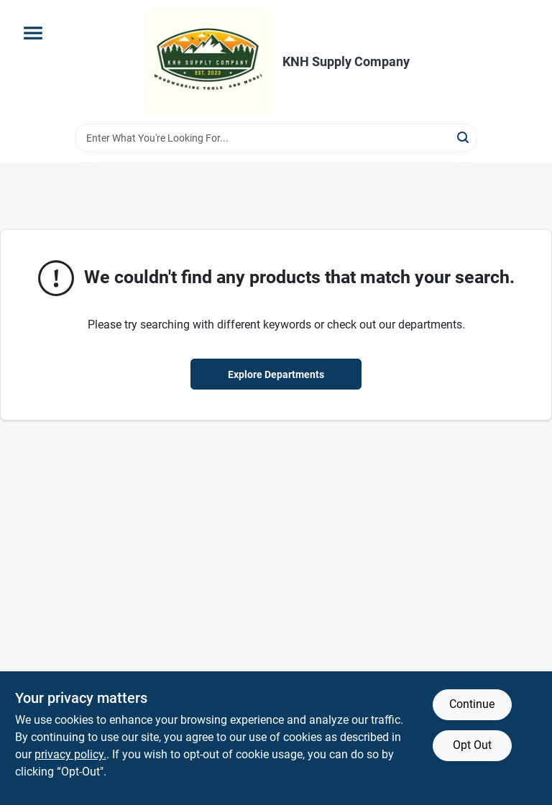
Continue (471, 704)
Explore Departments (276, 374)
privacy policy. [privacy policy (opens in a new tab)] (70, 754)
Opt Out (472, 745)
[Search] (464, 137)
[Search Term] (276, 138)
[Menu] (33, 33)
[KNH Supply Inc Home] (207, 62)
